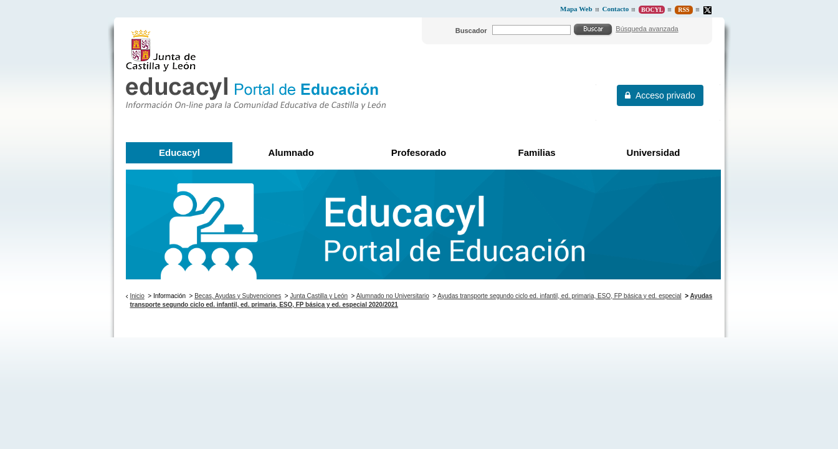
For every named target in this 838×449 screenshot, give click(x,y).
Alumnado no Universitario (392, 295)
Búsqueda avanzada (647, 28)
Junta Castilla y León (319, 295)
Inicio (137, 295)
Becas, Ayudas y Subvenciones (237, 295)
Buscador (471, 30)
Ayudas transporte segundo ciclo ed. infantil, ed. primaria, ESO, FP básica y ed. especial (559, 295)
